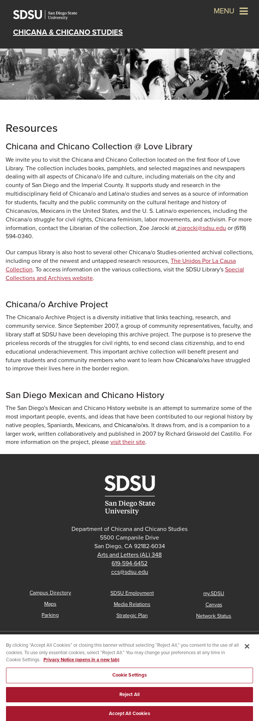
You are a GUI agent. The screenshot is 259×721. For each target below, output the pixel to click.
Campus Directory (50, 593)
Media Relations (132, 604)
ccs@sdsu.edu (129, 572)
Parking (50, 615)
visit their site (127, 442)
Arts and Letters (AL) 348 (129, 555)
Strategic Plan (132, 615)
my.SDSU (213, 593)
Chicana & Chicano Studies (68, 32)
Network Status (213, 616)
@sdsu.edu (201, 228)
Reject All (129, 697)
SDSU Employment (132, 593)
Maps (50, 604)
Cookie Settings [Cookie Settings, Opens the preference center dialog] (129, 677)
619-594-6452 (129, 563)
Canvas (213, 605)
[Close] (247, 649)
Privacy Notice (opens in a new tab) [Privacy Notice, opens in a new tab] (81, 662)
